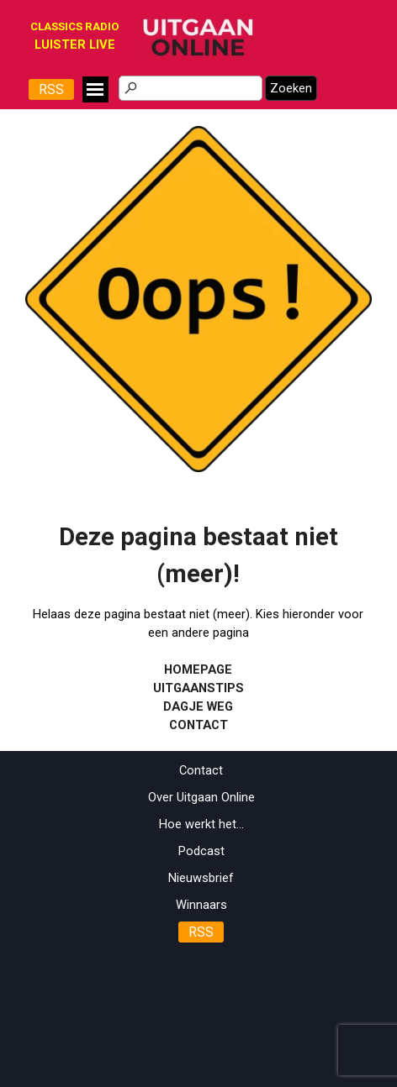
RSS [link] (51, 89)
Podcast (201, 851)
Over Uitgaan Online (201, 797)
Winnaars (201, 904)
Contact (201, 770)
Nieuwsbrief (201, 877)
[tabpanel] (75, 44)
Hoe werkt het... (201, 824)
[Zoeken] (190, 88)
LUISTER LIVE (74, 44)
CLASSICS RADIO (74, 26)
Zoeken (291, 88)
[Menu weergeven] (95, 89)
